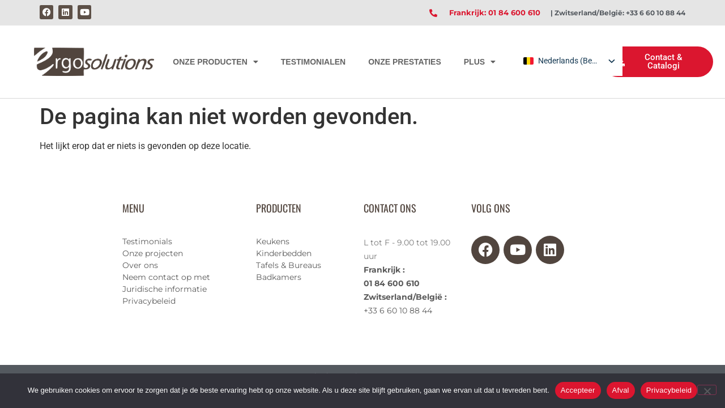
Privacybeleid (149, 301)
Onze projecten (152, 253)
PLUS (480, 61)
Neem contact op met (166, 277)
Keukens (272, 241)
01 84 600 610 (392, 283)
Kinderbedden (284, 253)
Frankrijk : (384, 270)
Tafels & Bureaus (288, 265)
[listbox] (568, 61)
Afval (620, 390)
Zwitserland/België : (405, 297)
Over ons (140, 265)
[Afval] (707, 390)
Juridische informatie (164, 289)
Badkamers (278, 277)
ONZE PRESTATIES (404, 61)
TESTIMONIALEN (313, 61)
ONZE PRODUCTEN (215, 61)
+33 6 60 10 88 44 (398, 310)
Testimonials (147, 241)
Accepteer (578, 390)
